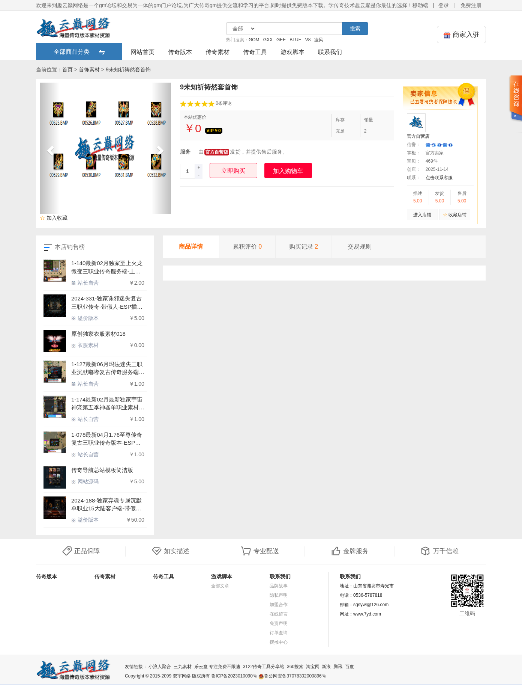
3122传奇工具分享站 (264, 666)
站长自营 (85, 283)
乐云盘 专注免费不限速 (217, 666)
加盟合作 (279, 604)
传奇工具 (255, 52)
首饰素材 (89, 69)
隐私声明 (279, 595)
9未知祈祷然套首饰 (128, 69)
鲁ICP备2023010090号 (234, 676)
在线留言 (279, 614)
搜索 (355, 29)
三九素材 (183, 666)
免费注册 (471, 5)
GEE (281, 39)
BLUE (295, 39)
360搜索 (295, 666)
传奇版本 (180, 52)
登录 (443, 5)
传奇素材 (218, 52)
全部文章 (220, 585)
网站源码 (85, 481)
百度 (349, 666)
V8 (308, 39)
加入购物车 (288, 171)
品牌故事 (279, 585)
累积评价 (247, 246)
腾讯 (337, 666)
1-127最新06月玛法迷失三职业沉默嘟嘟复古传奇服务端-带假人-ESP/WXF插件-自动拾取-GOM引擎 (106, 368)
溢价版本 (85, 318)
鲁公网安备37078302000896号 (292, 676)
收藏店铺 (454, 214)
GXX (268, 39)
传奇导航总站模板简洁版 (102, 470)
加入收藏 (54, 218)
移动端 (420, 5)
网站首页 (142, 52)
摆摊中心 (279, 642)
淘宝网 (313, 666)
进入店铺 (422, 214)
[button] (50, 148)
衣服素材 (85, 345)
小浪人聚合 (159, 666)
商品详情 (191, 246)
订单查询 (279, 632)
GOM (254, 39)
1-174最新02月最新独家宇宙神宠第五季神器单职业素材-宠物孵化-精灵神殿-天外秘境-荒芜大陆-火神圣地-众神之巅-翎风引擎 (107, 404)
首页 (67, 69)
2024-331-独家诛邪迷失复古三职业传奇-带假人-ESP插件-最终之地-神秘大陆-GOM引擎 (107, 303)
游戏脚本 (292, 52)
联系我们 (330, 52)
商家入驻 (461, 35)
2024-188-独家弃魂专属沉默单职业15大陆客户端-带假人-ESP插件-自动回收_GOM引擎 (107, 505)
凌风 (318, 39)
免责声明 (279, 623)
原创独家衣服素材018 (98, 333)
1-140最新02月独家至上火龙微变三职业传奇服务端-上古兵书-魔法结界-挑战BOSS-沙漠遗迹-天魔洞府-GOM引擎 (107, 267)
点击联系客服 (439, 177)
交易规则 (360, 246)
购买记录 (303, 246)
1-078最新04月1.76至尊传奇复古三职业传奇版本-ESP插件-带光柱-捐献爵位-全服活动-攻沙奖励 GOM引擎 (106, 439)
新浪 (326, 666)
